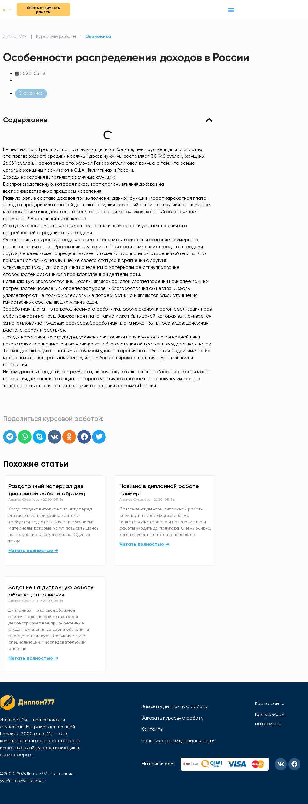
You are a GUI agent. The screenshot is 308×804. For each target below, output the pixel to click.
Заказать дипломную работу (174, 706)
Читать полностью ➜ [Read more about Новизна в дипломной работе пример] (144, 544)
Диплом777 (15, 36)
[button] (231, 10)
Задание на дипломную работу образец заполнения (50, 591)
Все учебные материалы (270, 719)
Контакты (152, 729)
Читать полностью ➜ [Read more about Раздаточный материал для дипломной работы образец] (33, 550)
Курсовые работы (56, 36)
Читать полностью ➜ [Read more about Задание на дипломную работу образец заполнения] (33, 658)
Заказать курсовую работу (172, 718)
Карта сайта (270, 703)
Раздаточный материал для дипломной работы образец (46, 490)
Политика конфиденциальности (178, 741)
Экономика (98, 36)
